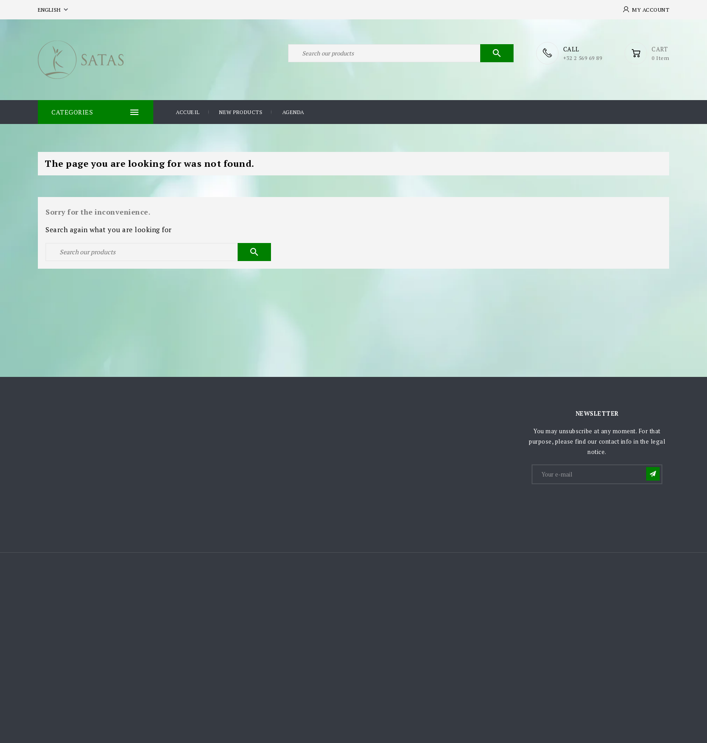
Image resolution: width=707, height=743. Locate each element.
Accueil (188, 112)
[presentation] (601, 507)
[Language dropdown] (54, 10)
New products (240, 112)
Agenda (293, 112)
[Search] (401, 53)
